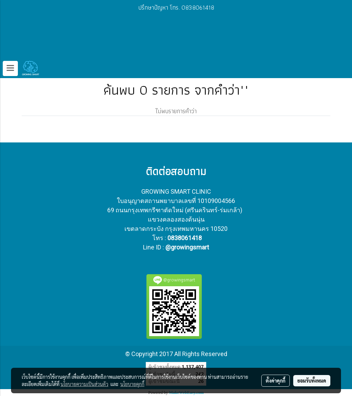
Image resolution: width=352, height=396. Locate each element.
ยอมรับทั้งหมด (311, 380)
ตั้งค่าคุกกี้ (275, 380)
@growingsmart (187, 247)
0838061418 (184, 238)
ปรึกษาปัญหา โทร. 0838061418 (176, 7)
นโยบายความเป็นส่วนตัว (84, 384)
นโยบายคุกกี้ (132, 384)
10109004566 (216, 200)
